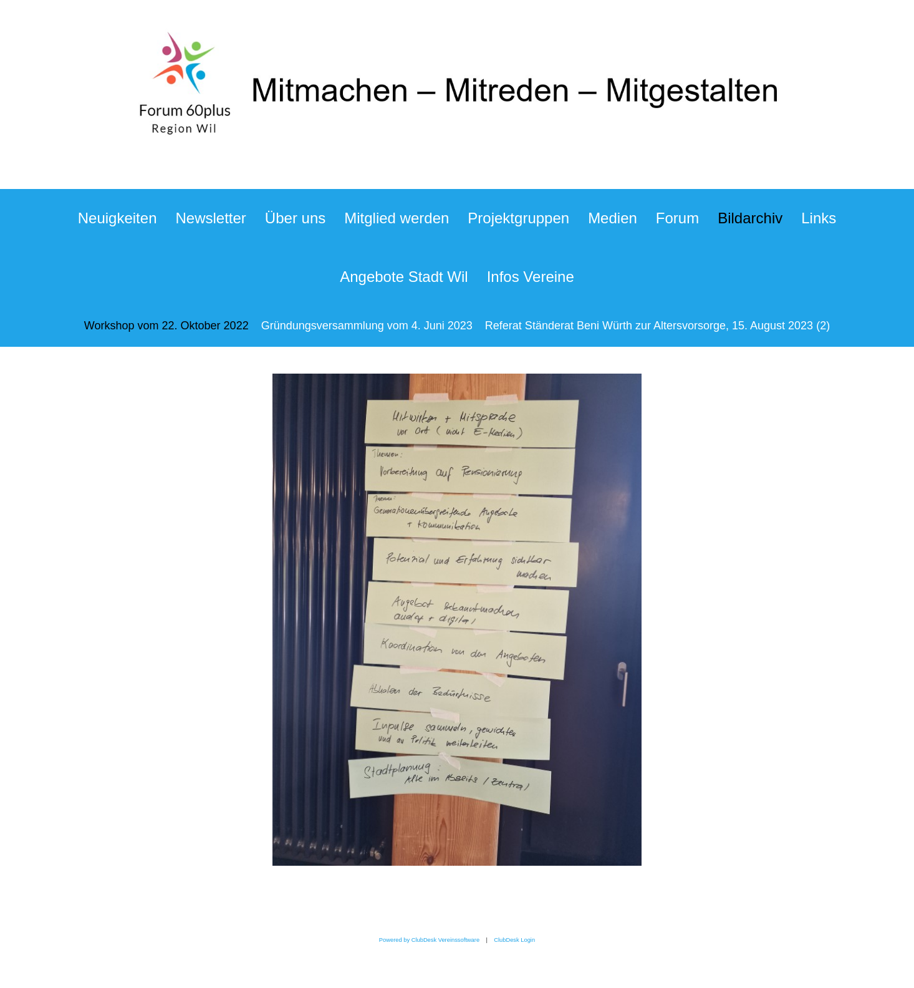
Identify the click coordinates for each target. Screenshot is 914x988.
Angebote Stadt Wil (404, 276)
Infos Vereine (530, 276)
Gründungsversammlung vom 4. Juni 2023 (367, 325)
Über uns (295, 218)
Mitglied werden (396, 218)
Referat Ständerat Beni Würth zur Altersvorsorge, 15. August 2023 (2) (657, 325)
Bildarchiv (750, 218)
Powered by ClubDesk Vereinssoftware (429, 940)
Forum (677, 218)
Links (818, 218)
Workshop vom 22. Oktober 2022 (166, 325)
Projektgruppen (518, 218)
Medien (612, 218)
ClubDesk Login (514, 940)
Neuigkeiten (117, 218)
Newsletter (210, 218)
